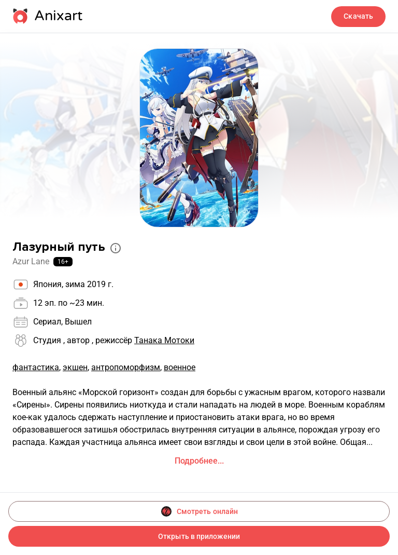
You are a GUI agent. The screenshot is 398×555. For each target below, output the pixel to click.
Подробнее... (199, 461)
